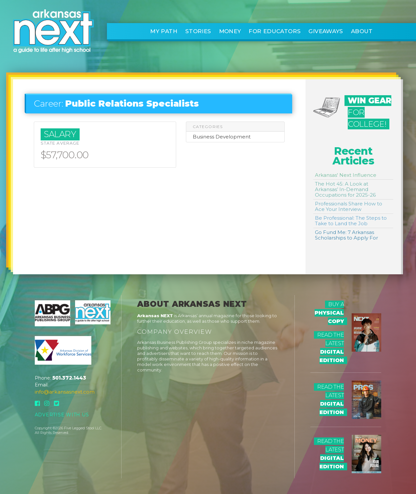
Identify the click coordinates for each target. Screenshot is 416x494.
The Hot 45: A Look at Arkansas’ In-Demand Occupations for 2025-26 (345, 189)
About (362, 31)
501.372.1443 (69, 378)
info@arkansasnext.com (65, 392)
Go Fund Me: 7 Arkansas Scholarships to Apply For (346, 235)
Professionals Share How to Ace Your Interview (348, 206)
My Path (163, 31)
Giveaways (325, 31)
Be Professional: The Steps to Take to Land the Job (351, 221)
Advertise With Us (62, 415)
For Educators (275, 31)
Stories (198, 31)
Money (230, 31)
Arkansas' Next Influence (345, 175)
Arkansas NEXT (155, 315)
